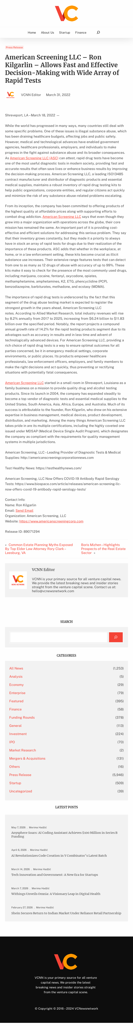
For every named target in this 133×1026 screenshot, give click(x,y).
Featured (16, 701)
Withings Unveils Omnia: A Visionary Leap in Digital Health (56, 894)
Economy (16, 685)
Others (14, 767)
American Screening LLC (61, 217)
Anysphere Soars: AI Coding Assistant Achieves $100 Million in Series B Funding (65, 834)
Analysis (15, 677)
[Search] (116, 637)
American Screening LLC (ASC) (34, 158)
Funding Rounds (22, 718)
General (15, 726)
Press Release (14, 47)
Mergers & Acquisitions (27, 758)
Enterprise (17, 693)
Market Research (22, 750)
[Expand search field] (98, 32)
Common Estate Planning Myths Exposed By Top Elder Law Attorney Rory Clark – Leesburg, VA (39, 549)
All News (16, 668)
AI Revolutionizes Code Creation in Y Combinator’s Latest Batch (60, 856)
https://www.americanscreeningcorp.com (51, 521)
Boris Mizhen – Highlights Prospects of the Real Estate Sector (103, 549)
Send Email (24, 511)
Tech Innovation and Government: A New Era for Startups (55, 875)
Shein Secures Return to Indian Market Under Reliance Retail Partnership (58, 914)
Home (32, 32)
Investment (18, 734)
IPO (12, 742)
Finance (15, 709)
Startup (15, 783)
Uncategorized (20, 791)
